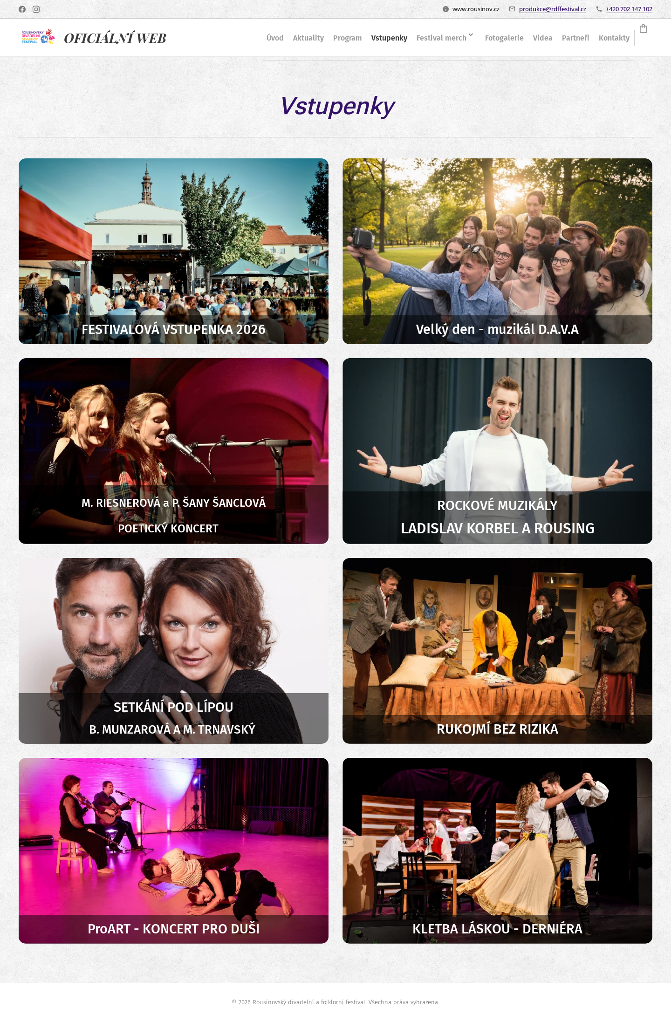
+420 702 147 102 (629, 9)
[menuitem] (241, 38)
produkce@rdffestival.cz (552, 9)
